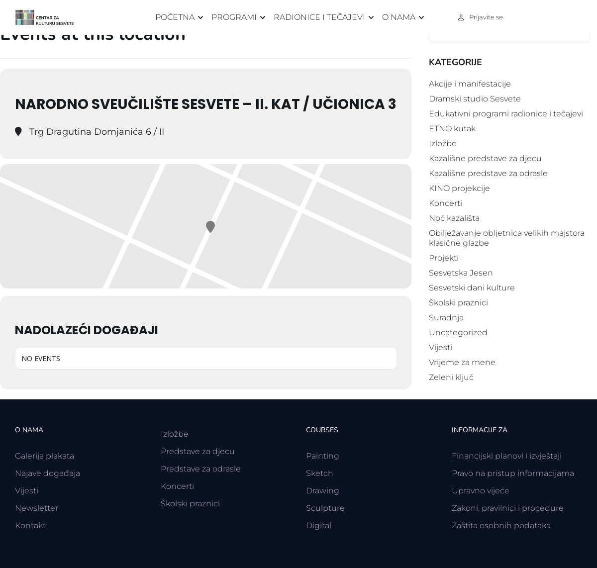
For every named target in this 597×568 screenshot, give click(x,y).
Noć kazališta (454, 218)
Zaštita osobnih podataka (501, 525)
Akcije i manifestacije (470, 84)
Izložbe (443, 143)
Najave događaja (47, 473)
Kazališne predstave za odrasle (488, 173)
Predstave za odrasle (201, 468)
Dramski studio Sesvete (475, 98)
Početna (175, 17)
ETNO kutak (452, 128)
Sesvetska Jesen (461, 273)
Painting (322, 456)
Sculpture (325, 508)
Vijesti (440, 347)
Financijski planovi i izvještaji (507, 456)
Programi (234, 17)
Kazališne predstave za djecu (485, 158)
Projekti (444, 258)
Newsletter (36, 508)
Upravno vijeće (480, 490)
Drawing (322, 490)
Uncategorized (458, 332)
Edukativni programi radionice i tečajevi (506, 113)
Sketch (319, 473)
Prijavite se (486, 17)
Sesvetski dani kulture (472, 287)
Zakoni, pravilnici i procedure (508, 508)
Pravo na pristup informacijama (513, 473)
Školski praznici (458, 302)
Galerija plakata (44, 456)
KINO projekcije (459, 188)
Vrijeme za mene (462, 362)
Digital (318, 525)
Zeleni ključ (451, 377)
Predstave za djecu (198, 451)
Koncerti (445, 203)
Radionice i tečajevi (319, 17)
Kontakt (30, 525)
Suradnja (446, 317)
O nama (398, 17)
